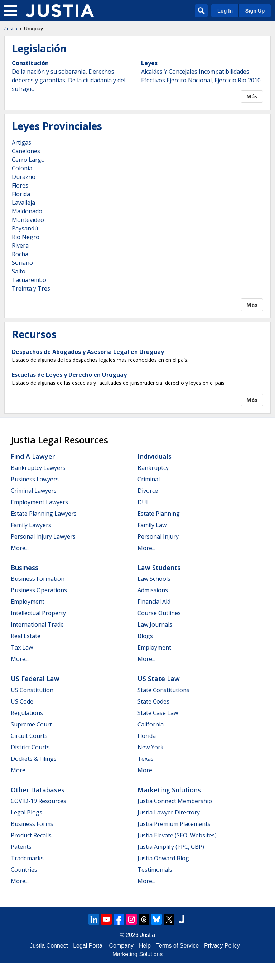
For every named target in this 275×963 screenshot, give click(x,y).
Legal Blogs (26, 812)
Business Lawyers (35, 479)
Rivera (20, 245)
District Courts (30, 747)
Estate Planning (159, 513)
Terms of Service (177, 946)
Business (24, 567)
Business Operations (39, 590)
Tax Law (22, 647)
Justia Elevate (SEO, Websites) (177, 835)
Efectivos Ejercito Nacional (176, 80)
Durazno (23, 177)
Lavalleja (23, 202)
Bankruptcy (153, 468)
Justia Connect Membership (175, 801)
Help (145, 946)
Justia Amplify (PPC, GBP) (171, 847)
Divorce (148, 491)
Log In (225, 11)
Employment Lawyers (39, 502)
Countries (24, 870)
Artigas (21, 142)
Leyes (149, 63)
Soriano (22, 263)
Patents (21, 847)
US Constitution (32, 690)
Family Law (152, 525)
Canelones (26, 151)
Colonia (22, 168)
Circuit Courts (29, 736)
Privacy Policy (222, 946)
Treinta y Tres (31, 288)
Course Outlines (159, 613)
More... (20, 548)
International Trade (37, 624)
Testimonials (155, 870)
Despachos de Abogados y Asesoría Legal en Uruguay (88, 352)
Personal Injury (158, 536)
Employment (27, 601)
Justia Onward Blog (163, 858)
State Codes (153, 701)
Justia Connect (49, 946)
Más (251, 96)
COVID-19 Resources (38, 801)
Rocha (20, 254)
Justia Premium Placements (174, 824)
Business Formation (37, 579)
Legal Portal (88, 946)
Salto (18, 271)
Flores (20, 185)
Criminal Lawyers (34, 491)
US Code (22, 701)
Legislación (39, 48)
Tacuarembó (29, 280)
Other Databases (37, 790)
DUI (143, 502)
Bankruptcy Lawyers (38, 468)
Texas (146, 759)
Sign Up (255, 11)
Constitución (30, 63)
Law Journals (155, 624)
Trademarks (27, 858)
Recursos (34, 334)
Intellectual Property (38, 613)
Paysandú (25, 228)
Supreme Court (31, 724)
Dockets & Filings (34, 759)
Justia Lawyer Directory (169, 812)
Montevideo (28, 220)
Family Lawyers (31, 525)
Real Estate (25, 636)
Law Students (159, 567)
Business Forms (32, 824)
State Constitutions (163, 690)
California (151, 724)
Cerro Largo (28, 160)
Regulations (27, 713)
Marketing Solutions (169, 790)
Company (121, 946)
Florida (21, 194)
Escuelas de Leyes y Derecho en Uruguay (69, 375)
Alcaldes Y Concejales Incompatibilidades (195, 72)
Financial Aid (154, 601)
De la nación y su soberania (49, 72)
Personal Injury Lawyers (43, 536)
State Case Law (158, 713)
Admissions (153, 590)
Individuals (155, 456)
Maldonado (27, 211)
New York (151, 747)
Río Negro (25, 237)
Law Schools (154, 579)
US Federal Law (35, 678)
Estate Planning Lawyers (44, 513)
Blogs (145, 636)
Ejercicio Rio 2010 (237, 80)
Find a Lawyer (33, 456)
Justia (11, 28)
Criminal (149, 479)
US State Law (159, 678)
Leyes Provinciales (57, 126)
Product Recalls (31, 835)
